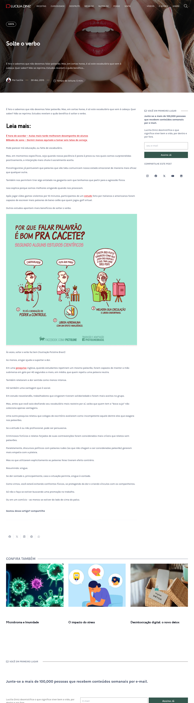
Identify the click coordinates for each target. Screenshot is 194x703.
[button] (186, 6)
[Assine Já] (166, 155)
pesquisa (21, 367)
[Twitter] (164, 176)
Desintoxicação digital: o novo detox (154, 622)
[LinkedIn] (181, 176)
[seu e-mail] (166, 145)
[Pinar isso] (31, 536)
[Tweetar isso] (17, 536)
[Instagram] (147, 176)
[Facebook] (156, 176)
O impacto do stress (81, 622)
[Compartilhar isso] (9, 536)
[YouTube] (173, 176)
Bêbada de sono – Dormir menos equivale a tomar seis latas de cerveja (47, 140)
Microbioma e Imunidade (22, 622)
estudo (88, 195)
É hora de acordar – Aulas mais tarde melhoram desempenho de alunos (47, 135)
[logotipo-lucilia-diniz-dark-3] (18, 6)
